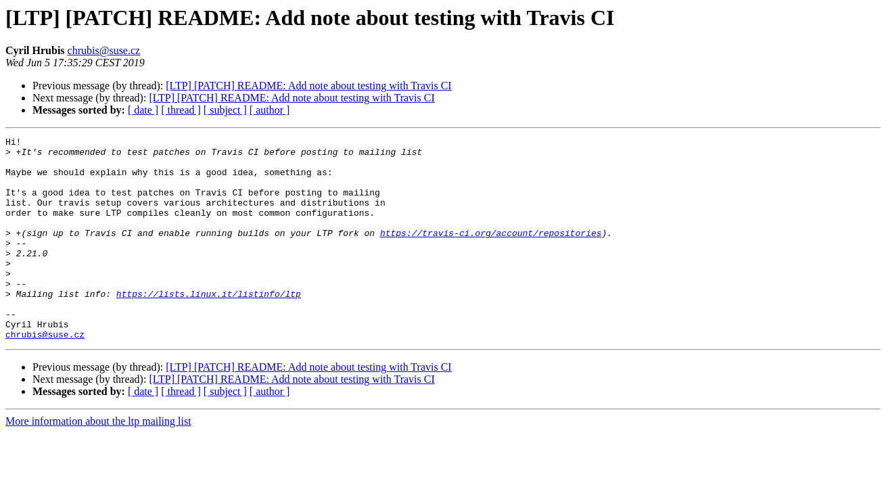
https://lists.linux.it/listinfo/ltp (208, 326)
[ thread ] (181, 110)
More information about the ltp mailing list (98, 461)
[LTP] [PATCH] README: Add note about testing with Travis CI (308, 85)
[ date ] (143, 110)
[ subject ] (225, 110)
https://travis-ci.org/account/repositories (491, 253)
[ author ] (270, 110)
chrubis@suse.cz (104, 50)
